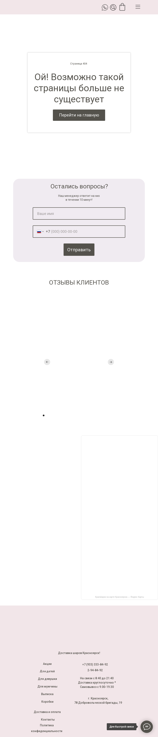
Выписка (47, 694)
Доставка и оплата (47, 712)
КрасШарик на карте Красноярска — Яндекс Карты (119, 597)
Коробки (47, 701)
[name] (79, 213)
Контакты (48, 719)
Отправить (79, 249)
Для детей (47, 671)
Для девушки (47, 678)
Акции (47, 663)
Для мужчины (47, 686)
